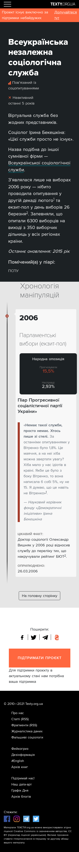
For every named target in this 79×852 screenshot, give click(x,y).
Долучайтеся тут (65, 15)
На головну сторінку (39, 595)
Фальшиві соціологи (27, 737)
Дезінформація (23, 755)
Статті (15, 719)
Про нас (17, 713)
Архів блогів (21, 796)
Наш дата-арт (21, 784)
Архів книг (19, 767)
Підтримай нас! (23, 778)
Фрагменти (19, 725)
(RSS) (25, 719)
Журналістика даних (27, 731)
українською (38, 835)
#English (17, 761)
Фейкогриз (19, 749)
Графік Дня (19, 790)
